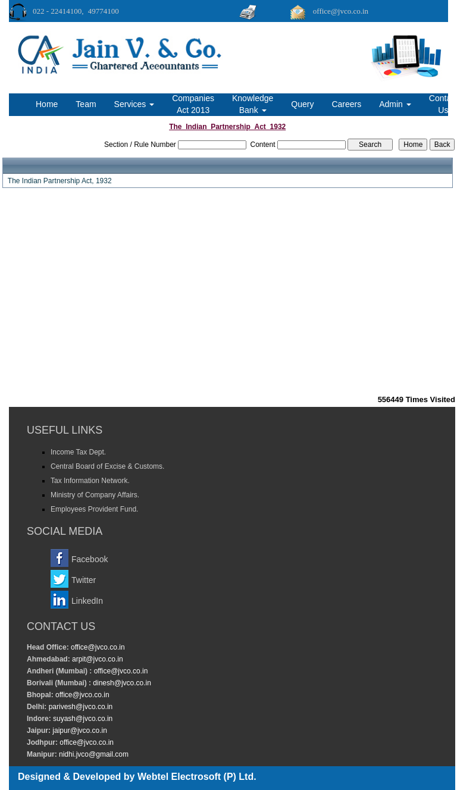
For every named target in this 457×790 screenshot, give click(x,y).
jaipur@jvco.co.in (79, 730)
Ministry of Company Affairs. (95, 495)
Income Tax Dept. (78, 452)
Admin (395, 104)
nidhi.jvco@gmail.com (93, 754)
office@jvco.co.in (97, 647)
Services (134, 104)
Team (86, 104)
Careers (346, 104)
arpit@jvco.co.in (96, 659)
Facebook (89, 559)
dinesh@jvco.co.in (121, 683)
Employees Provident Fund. (94, 509)
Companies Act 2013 (193, 104)
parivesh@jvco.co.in (81, 707)
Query (302, 104)
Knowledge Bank (252, 104)
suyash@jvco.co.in (82, 718)
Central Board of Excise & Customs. (107, 466)
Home (47, 104)
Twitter (83, 580)
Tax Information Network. (90, 480)
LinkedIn (87, 601)
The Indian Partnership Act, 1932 (60, 181)
